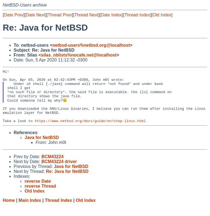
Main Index (30, 210)
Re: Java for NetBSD (67, 181)
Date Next (35, 15)
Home (9, 210)
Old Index (162, 15)
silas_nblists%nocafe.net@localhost (78, 55)
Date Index (111, 15)
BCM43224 (52, 167)
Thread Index (137, 15)
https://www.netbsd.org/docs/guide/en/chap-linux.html (90, 131)
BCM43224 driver (59, 172)
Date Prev (13, 15)
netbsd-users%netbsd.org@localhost (91, 45)
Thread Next (86, 15)
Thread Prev (60, 15)
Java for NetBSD (42, 148)
